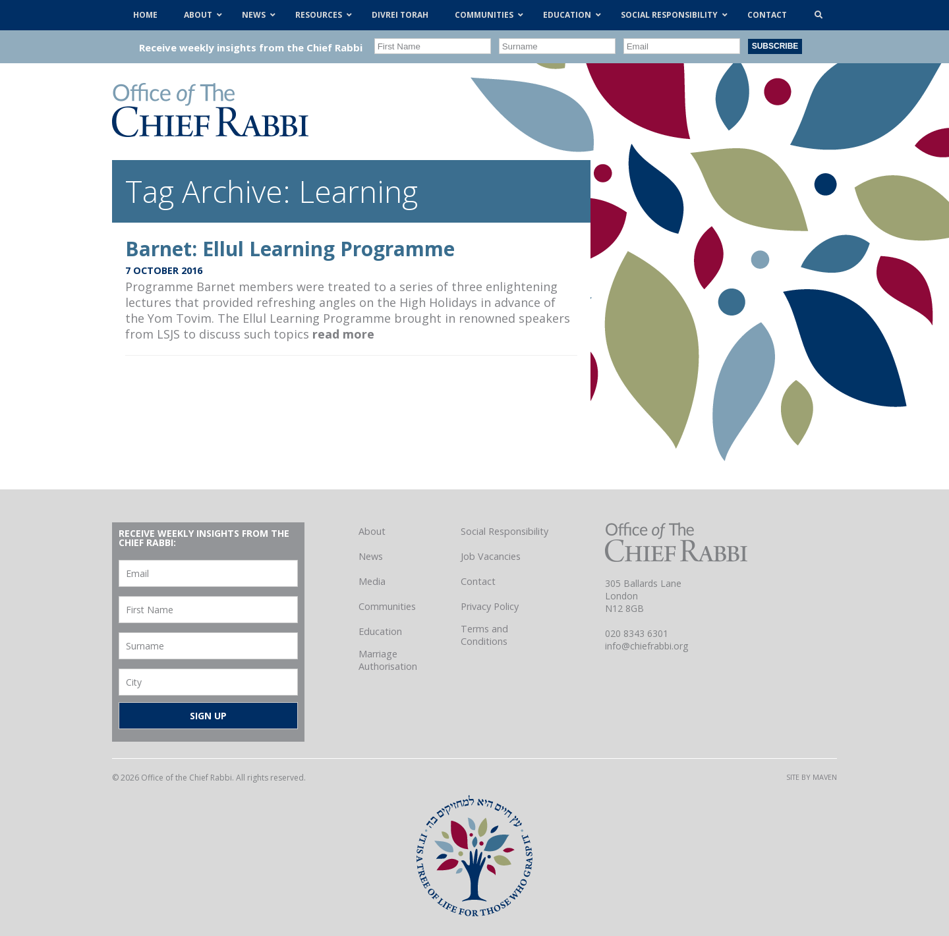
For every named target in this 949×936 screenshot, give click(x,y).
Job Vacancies (491, 556)
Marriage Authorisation (388, 660)
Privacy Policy (490, 606)
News (371, 556)
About (372, 531)
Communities (387, 606)
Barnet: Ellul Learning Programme (290, 248)
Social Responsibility (504, 531)
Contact (478, 581)
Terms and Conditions (484, 634)
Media (372, 581)
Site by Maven (811, 777)
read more (343, 334)
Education (380, 631)
